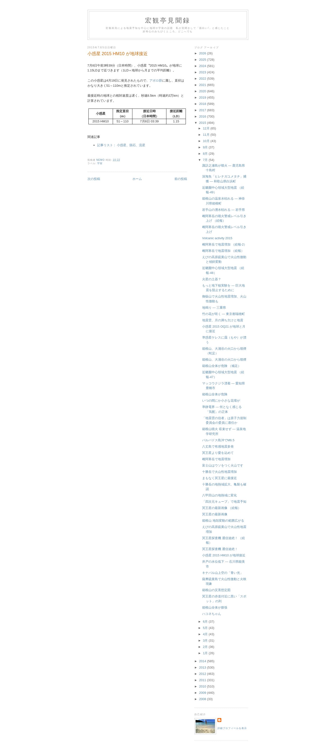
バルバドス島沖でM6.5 (218, 440)
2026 (203, 53)
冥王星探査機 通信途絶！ (220, 549)
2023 (203, 72)
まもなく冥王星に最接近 (219, 478)
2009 (203, 693)
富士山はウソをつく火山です (222, 465)
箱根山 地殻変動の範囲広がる (223, 520)
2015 (203, 123)
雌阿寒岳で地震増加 (216, 459)
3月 (206, 640)
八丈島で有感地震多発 (218, 446)
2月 (206, 647)
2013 (203, 667)
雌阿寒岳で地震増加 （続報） (223, 251)
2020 (203, 91)
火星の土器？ (211, 279)
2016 (203, 116)
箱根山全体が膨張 (214, 607)
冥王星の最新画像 (214, 514)
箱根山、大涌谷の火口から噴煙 (224, 359)
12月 (206, 128)
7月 (206, 160)
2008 (203, 699)
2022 (203, 78)
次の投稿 (93, 179)
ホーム (137, 179)
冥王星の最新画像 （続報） (221, 508)
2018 (203, 104)
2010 (203, 686)
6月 (206, 621)
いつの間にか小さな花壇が (221, 400)
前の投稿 (180, 179)
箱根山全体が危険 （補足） (221, 366)
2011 (203, 680)
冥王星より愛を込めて (218, 453)
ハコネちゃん (211, 614)
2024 (203, 66)
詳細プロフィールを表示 (232, 728)
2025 (203, 59)
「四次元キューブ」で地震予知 (224, 501)
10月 (206, 141)
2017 (203, 110)
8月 (206, 153)
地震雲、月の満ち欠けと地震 (222, 320)
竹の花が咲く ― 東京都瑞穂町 (223, 314)
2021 (203, 85)
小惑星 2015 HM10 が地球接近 (223, 555)
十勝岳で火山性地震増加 (219, 472)
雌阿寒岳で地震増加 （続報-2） (224, 244)
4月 (206, 634)
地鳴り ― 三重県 (214, 307)
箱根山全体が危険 (214, 394)
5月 (206, 628)
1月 (206, 653)
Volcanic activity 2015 (217, 238)
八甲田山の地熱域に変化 (219, 495)
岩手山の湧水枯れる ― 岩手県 (223, 210)
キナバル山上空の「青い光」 (222, 573)
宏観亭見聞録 (167, 20)
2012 (203, 674)
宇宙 (100, 163)
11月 (206, 134)
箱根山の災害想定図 (216, 590)
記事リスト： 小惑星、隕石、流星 (121, 145)
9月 (206, 147)
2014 (203, 661)
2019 (203, 97)
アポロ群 (155, 80)
